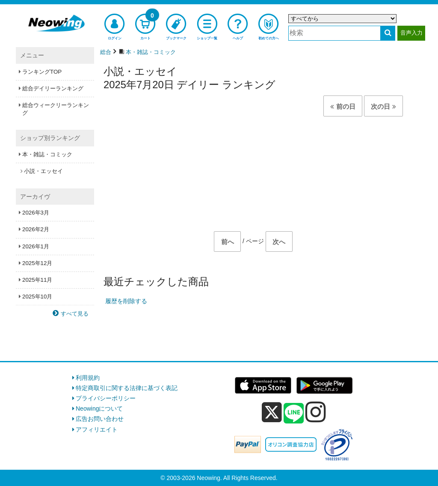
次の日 (383, 106)
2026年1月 (35, 246)
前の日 (342, 106)
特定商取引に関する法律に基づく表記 (127, 388)
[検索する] (387, 33)
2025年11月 (37, 280)
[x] (272, 412)
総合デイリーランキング (52, 88)
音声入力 (411, 33)
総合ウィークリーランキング (55, 109)
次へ (278, 241)
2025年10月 (37, 296)
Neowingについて (99, 408)
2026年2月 (35, 229)
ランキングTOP (42, 72)
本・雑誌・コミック (47, 154)
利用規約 (88, 377)
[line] (294, 413)
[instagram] (315, 412)
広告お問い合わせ (100, 418)
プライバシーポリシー (106, 398)
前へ (227, 241)
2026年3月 (35, 212)
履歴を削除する (126, 301)
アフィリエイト (97, 429)
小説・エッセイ (43, 171)
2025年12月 (37, 263)
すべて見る (75, 313)
